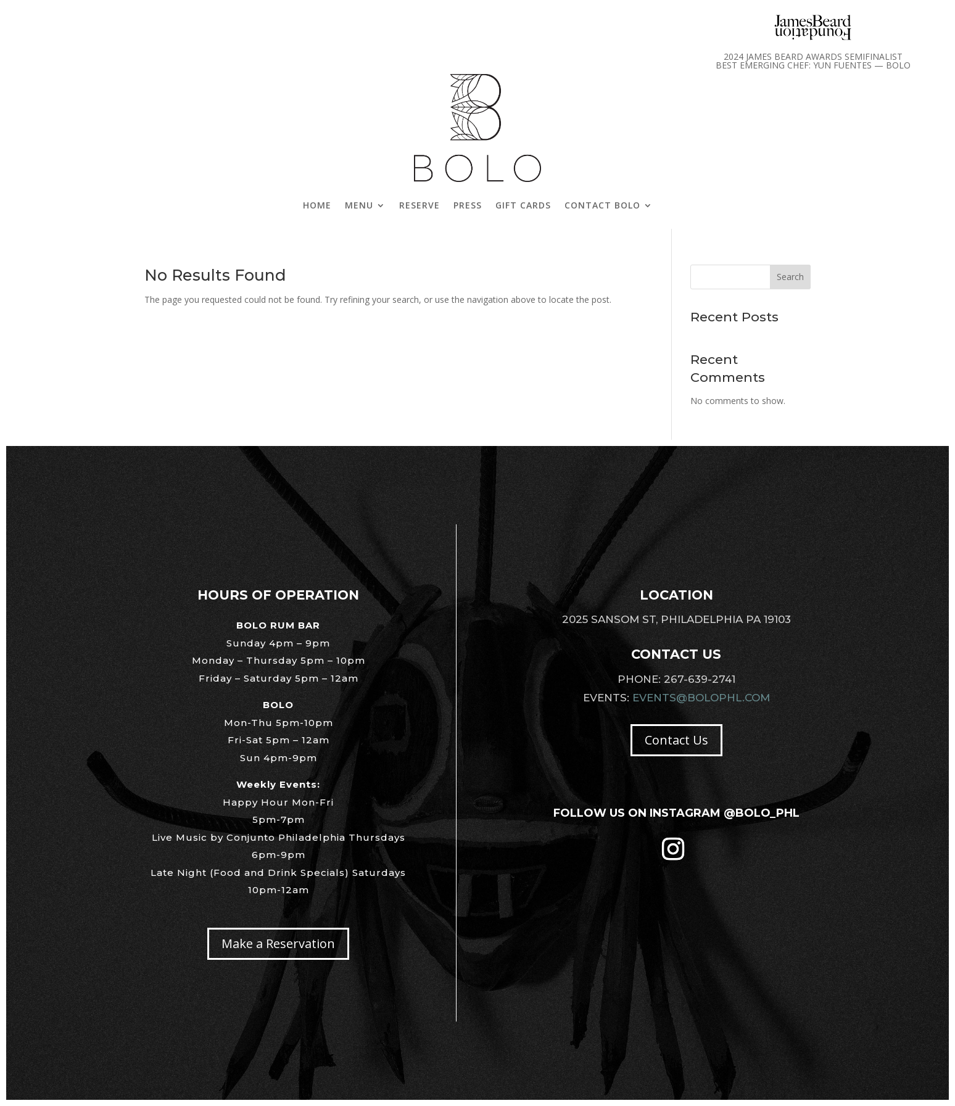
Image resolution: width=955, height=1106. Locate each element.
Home (317, 205)
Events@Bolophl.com (701, 697)
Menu (359, 205)
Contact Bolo (602, 205)
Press (467, 205)
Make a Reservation (278, 943)
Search (790, 277)
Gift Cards (523, 205)
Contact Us (676, 740)
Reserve (419, 205)
